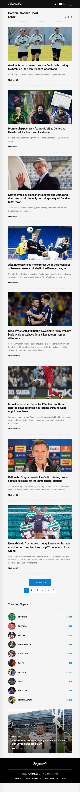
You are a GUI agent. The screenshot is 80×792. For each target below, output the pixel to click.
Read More (14, 81)
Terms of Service (33, 788)
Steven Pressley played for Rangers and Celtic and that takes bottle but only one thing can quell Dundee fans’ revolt (39, 202)
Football (22, 635)
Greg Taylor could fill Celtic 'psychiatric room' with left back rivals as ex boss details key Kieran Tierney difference (39, 340)
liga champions (25, 653)
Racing (21, 672)
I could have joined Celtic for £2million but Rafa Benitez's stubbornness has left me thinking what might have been (37, 414)
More (68, 17)
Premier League (25, 709)
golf (20, 690)
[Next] (53, 598)
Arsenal (22, 644)
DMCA (64, 788)
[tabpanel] (40, 740)
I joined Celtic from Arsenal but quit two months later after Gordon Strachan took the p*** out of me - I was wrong (39, 556)
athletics (22, 699)
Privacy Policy (51, 788)
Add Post (17, 788)
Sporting (22, 626)
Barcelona (23, 662)
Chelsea (22, 681)
